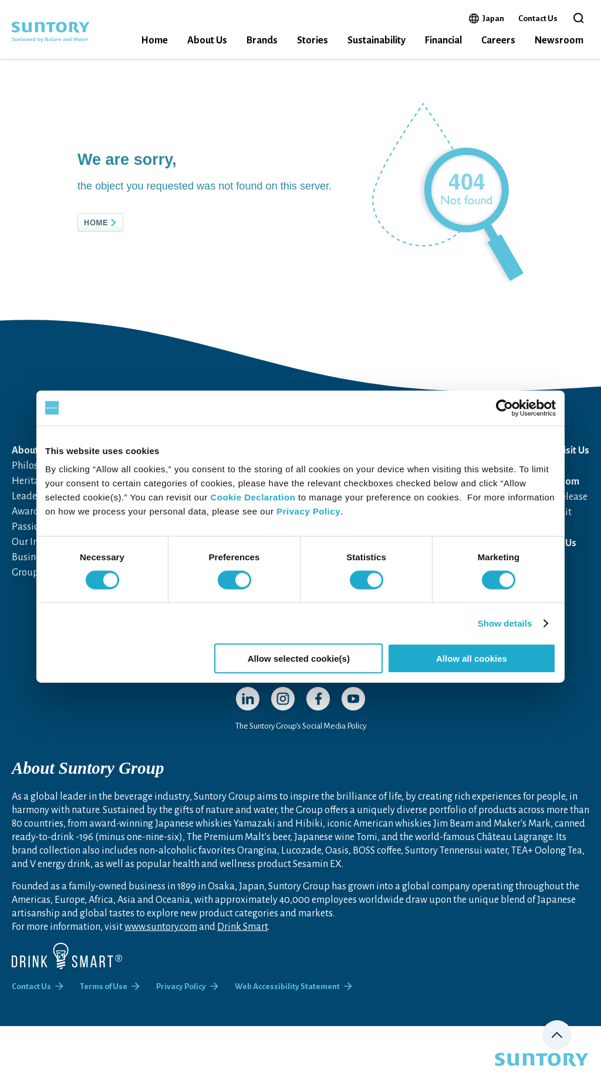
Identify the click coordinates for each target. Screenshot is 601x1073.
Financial (443, 40)
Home (154, 40)
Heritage (30, 481)
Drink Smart (242, 927)
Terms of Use (103, 986)
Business (30, 557)
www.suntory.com (160, 927)
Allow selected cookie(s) (299, 659)
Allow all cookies (471, 659)
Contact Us (538, 18)
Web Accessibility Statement (287, 986)
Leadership (35, 496)
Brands (262, 40)
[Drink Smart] (67, 956)
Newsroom (559, 40)
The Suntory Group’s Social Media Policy (300, 726)
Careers (498, 40)
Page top (557, 1035)
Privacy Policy (308, 511)
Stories (312, 40)
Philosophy (35, 466)
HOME (119, 222)
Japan (493, 18)
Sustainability (376, 40)
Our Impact (36, 542)
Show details (505, 623)
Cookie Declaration (252, 497)
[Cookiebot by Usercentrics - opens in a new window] (504, 408)
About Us (207, 40)
